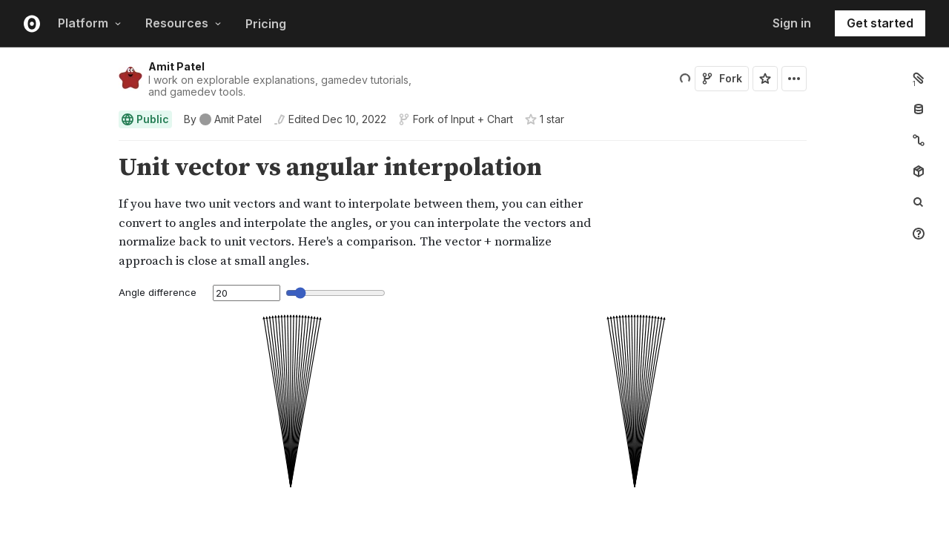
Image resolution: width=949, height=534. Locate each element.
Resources (183, 23)
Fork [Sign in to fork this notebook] (721, 78)
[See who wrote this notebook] (223, 119)
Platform (90, 23)
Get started (880, 23)
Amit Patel (176, 66)
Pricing (265, 23)
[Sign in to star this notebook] (765, 78)
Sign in (792, 23)
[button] (101, 147)
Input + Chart (482, 119)
